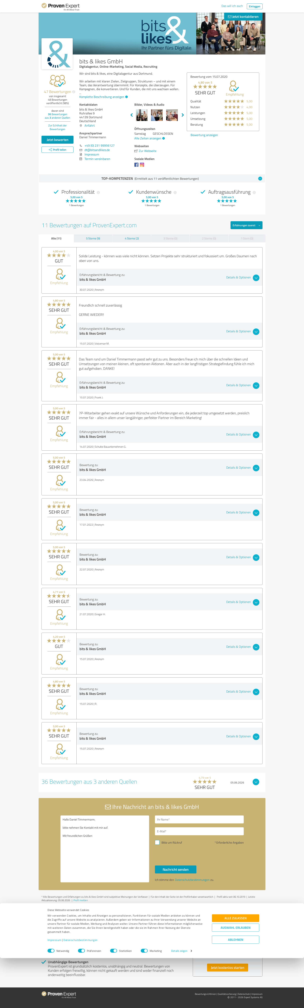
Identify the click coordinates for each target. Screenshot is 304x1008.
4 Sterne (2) (132, 238)
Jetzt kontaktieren (243, 16)
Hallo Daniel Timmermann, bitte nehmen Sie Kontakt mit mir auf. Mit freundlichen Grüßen (104, 848)
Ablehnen (235, 989)
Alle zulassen (236, 968)
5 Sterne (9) (93, 238)
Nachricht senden (176, 869)
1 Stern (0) (247, 238)
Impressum (54, 990)
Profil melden (80, 900)
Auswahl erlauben (235, 977)
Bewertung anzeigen (204, 135)
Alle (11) (56, 238)
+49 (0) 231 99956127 (100, 145)
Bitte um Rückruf (172, 842)
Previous (131, 115)
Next (183, 115)
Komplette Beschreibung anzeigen (103, 97)
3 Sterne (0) (170, 238)
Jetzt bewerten (57, 139)
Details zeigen (179, 1001)
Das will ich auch (232, 6)
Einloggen (254, 6)
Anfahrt (90, 125)
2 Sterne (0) (209, 238)
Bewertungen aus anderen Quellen (57, 115)
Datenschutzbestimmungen (80, 990)
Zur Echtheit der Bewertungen (57, 127)
